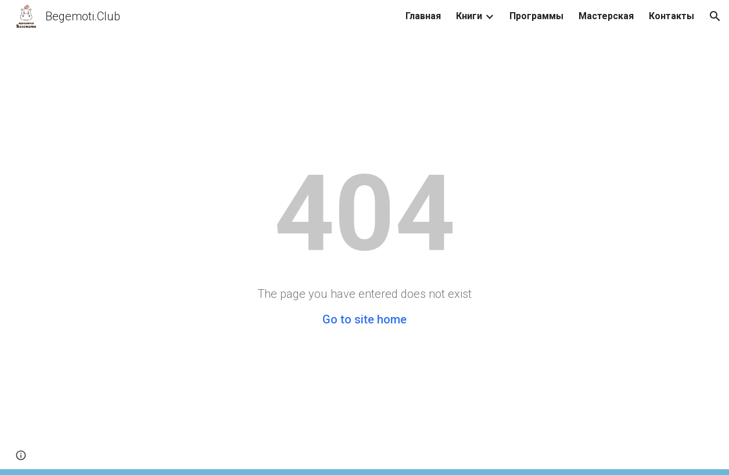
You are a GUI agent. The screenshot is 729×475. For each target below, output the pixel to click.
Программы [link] (536, 15)
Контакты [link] (671, 15)
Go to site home (364, 319)
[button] (715, 16)
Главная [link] (423, 15)
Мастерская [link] (606, 15)
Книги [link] (469, 15)
